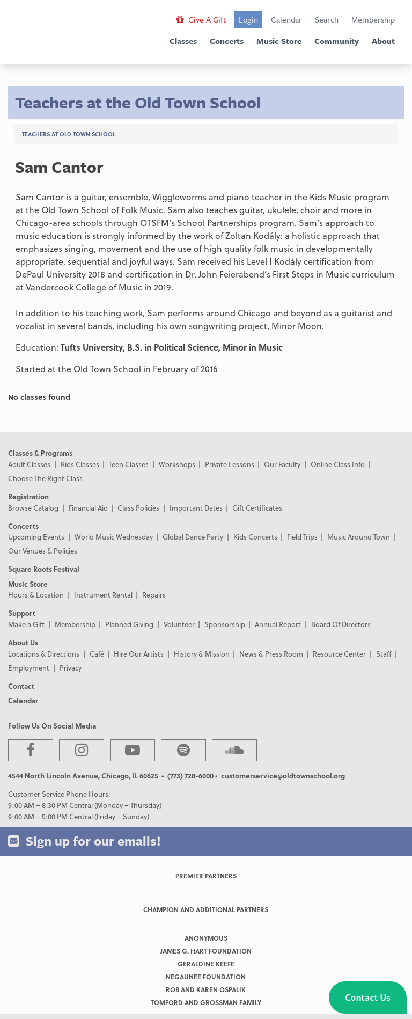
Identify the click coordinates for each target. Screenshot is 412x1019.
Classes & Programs (40, 453)
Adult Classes (29, 464)
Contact (21, 686)
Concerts (227, 41)
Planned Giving (129, 624)
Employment (28, 668)
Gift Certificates (257, 508)
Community (336, 41)
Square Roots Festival (43, 569)
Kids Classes (80, 464)
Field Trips (302, 537)
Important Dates (196, 508)
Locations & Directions (43, 654)
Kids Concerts (255, 537)
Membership (373, 19)
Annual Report (278, 624)
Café (97, 654)
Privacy (71, 668)
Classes (183, 41)
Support (21, 613)
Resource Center (339, 654)
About (383, 41)
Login (248, 19)
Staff (384, 654)
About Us (23, 642)
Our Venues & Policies (42, 550)
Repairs (154, 594)
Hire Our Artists (139, 654)
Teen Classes (129, 464)
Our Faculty (282, 464)
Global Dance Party (193, 537)
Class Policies (138, 508)
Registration (28, 496)
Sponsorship (224, 624)
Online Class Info (338, 464)
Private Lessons (229, 464)
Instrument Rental (103, 594)
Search (327, 19)
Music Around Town (358, 537)
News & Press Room (271, 654)
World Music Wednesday (114, 537)
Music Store (278, 41)
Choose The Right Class (45, 478)
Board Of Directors (341, 624)
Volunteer (179, 624)
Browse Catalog (33, 508)
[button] (368, 997)
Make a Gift (26, 624)
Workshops (177, 464)
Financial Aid (88, 508)
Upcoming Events (36, 537)
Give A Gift (201, 19)
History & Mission (202, 654)
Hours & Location (36, 594)
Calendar (286, 19)
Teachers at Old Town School (68, 134)
